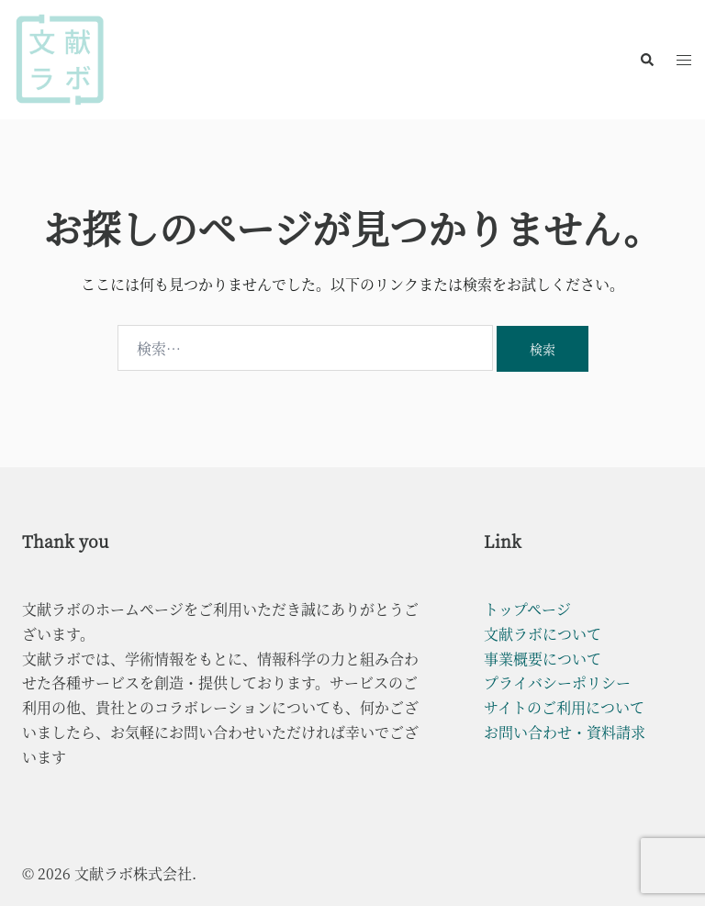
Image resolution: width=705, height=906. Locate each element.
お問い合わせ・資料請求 (564, 732)
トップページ (527, 609)
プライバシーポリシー (557, 682)
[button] (646, 59)
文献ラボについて (542, 633)
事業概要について (542, 658)
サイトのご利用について (564, 707)
